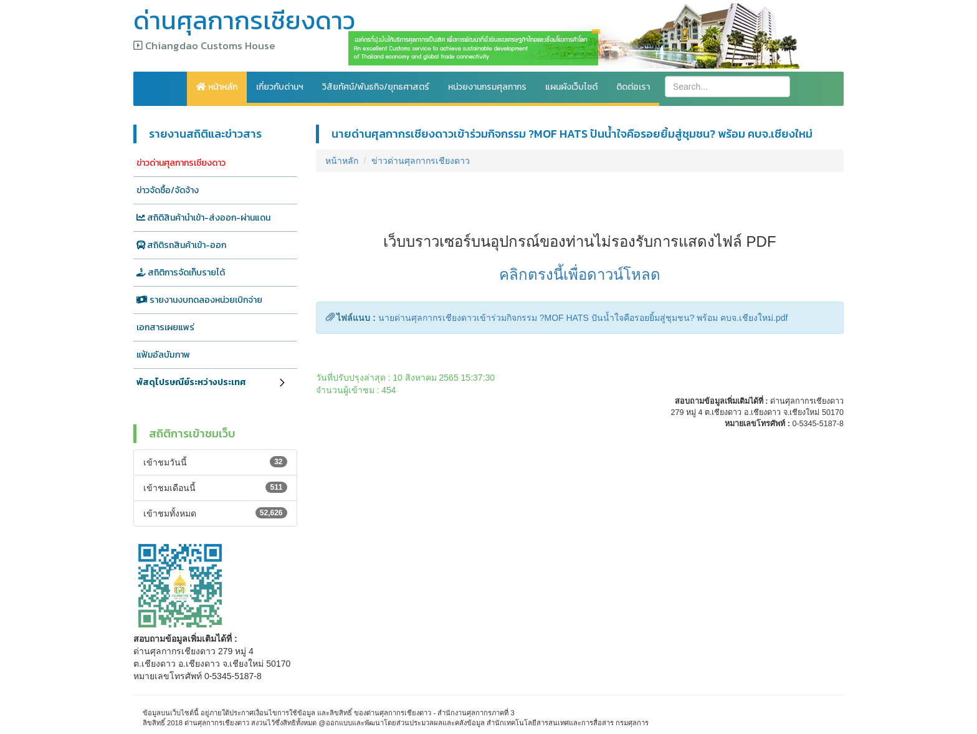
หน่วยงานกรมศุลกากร (487, 86)
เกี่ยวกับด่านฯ (279, 86)
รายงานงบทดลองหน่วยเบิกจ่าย (199, 300)
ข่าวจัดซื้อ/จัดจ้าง (167, 190)
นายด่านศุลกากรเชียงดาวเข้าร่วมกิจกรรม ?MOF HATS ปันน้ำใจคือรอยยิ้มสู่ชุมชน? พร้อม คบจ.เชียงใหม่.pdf (583, 318)
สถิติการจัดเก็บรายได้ (180, 272)
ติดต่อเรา (633, 86)
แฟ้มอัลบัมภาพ (163, 354)
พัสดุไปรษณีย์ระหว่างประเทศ (191, 382)
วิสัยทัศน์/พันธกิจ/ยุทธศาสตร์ (375, 86)
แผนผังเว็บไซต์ (571, 86)
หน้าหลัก (216, 86)
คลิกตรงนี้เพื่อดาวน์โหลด (579, 274)
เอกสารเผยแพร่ (165, 327)
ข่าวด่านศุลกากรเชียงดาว (181, 162)
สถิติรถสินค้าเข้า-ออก (181, 245)
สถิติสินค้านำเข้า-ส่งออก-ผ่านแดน (203, 217)
